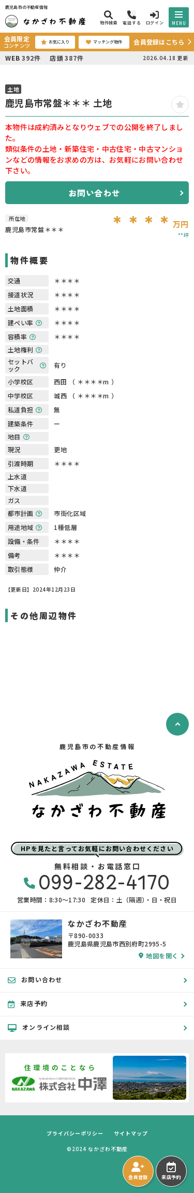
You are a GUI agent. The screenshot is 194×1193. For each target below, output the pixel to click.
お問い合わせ (94, 192)
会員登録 (137, 1171)
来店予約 (171, 1171)
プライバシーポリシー (75, 1133)
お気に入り (55, 42)
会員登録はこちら (158, 41)
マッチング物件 (104, 42)
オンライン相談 (39, 1027)
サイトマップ (131, 1133)
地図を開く (158, 956)
